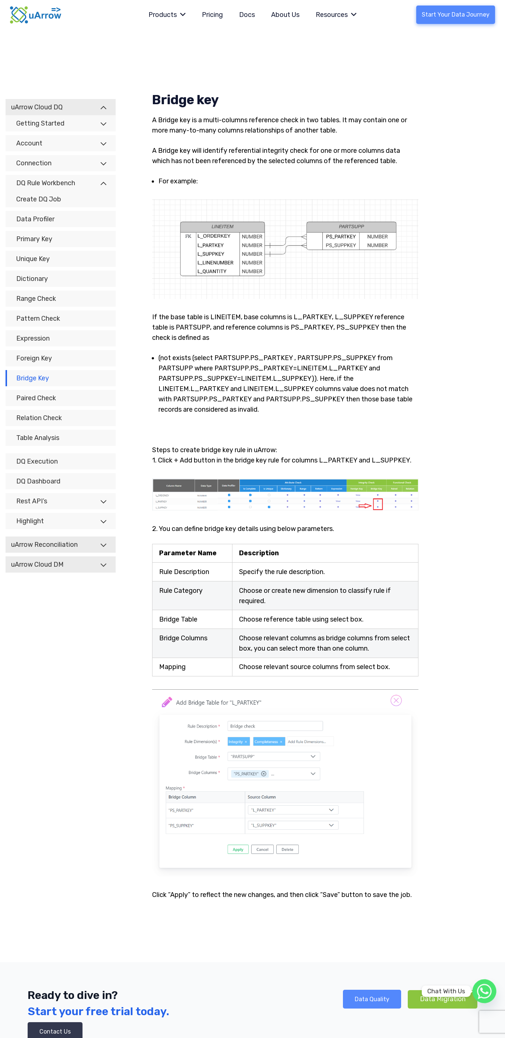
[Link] (36, 15)
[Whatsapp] (484, 991)
